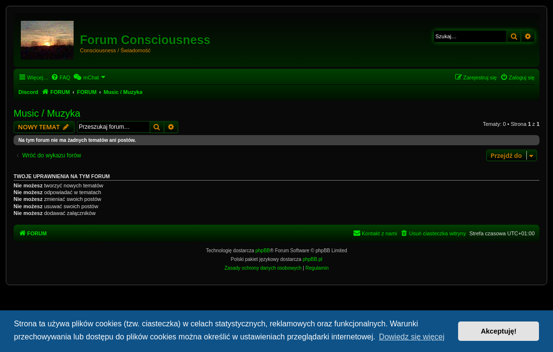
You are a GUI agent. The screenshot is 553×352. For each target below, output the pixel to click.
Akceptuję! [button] (499, 331)
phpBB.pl (313, 259)
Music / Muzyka (47, 113)
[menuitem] (60, 77)
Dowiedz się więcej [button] (412, 337)
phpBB (263, 250)
